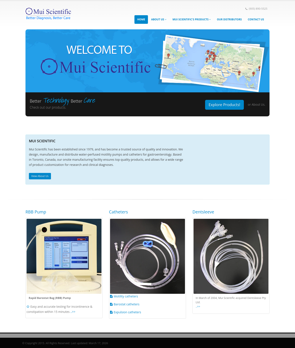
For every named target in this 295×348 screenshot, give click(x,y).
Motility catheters (126, 296)
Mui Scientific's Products (192, 19)
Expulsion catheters (127, 312)
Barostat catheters (126, 304)
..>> (72, 312)
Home (141, 19)
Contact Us (256, 19)
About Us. (258, 104)
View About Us (40, 176)
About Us (159, 19)
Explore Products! (224, 104)
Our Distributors (229, 19)
